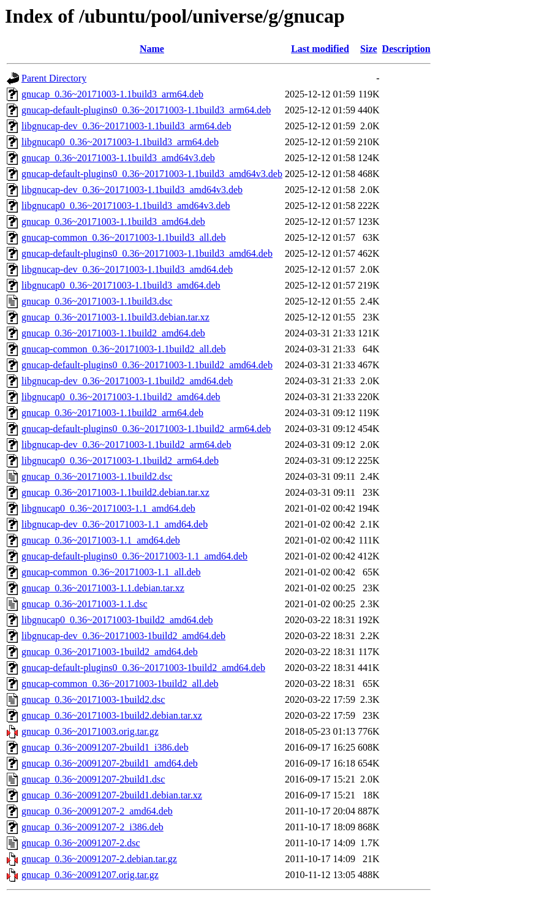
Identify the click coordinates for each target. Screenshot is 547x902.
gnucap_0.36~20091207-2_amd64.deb (97, 811)
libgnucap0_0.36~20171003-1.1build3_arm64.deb (120, 142)
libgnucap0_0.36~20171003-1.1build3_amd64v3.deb (125, 205)
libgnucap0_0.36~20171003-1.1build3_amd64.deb (121, 285)
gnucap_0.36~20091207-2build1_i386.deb (105, 747)
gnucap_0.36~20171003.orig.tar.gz (90, 731)
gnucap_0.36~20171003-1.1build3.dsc (96, 301)
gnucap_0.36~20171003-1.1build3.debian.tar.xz (115, 317)
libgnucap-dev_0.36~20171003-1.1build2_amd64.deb (127, 381)
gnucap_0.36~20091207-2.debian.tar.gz (99, 859)
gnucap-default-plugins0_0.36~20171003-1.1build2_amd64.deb (147, 365)
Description (406, 49)
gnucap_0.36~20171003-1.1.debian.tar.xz (102, 588)
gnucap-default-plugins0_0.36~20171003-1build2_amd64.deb (143, 667)
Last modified (320, 49)
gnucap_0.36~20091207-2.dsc (80, 843)
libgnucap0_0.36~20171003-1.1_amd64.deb (108, 508)
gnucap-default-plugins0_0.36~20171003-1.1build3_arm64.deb (146, 110)
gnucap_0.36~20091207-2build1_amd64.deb (109, 763)
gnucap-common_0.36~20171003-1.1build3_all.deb (123, 237)
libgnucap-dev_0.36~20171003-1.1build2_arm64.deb (126, 444)
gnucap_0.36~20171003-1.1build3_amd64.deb (113, 221)
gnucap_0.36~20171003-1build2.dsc (93, 699)
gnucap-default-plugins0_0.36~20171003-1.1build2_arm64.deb (146, 428)
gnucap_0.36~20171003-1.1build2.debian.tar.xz (115, 492)
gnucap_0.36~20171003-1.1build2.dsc (96, 476)
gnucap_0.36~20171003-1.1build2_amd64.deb (113, 333)
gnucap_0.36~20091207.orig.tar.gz (90, 875)
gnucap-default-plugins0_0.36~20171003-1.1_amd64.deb (134, 556)
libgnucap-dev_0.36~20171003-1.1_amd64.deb (114, 524)
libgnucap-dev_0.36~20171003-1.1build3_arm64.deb (126, 126)
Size (368, 49)
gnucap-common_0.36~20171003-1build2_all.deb (120, 683)
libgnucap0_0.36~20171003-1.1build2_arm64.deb (120, 460)
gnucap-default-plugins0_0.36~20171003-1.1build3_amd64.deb (147, 253)
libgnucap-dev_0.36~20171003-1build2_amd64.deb (123, 636)
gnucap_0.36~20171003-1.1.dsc (84, 604)
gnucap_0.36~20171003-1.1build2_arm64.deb (112, 412)
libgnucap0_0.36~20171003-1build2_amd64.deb (117, 620)
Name (152, 49)
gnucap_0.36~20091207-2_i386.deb (92, 827)
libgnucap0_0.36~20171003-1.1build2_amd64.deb (121, 397)
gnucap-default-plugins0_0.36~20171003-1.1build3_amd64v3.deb (151, 174)
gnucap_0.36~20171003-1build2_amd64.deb (109, 651)
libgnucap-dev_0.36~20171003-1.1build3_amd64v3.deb (132, 189)
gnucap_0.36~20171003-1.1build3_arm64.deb (112, 94)
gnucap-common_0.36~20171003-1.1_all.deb (111, 572)
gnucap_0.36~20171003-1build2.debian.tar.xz (111, 715)
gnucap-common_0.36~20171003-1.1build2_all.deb (123, 349)
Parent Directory (53, 78)
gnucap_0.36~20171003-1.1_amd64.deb (100, 540)
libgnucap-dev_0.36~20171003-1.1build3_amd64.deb (127, 269)
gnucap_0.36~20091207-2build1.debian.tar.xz (111, 795)
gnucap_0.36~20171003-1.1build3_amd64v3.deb (118, 158)
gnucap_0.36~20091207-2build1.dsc (93, 779)
